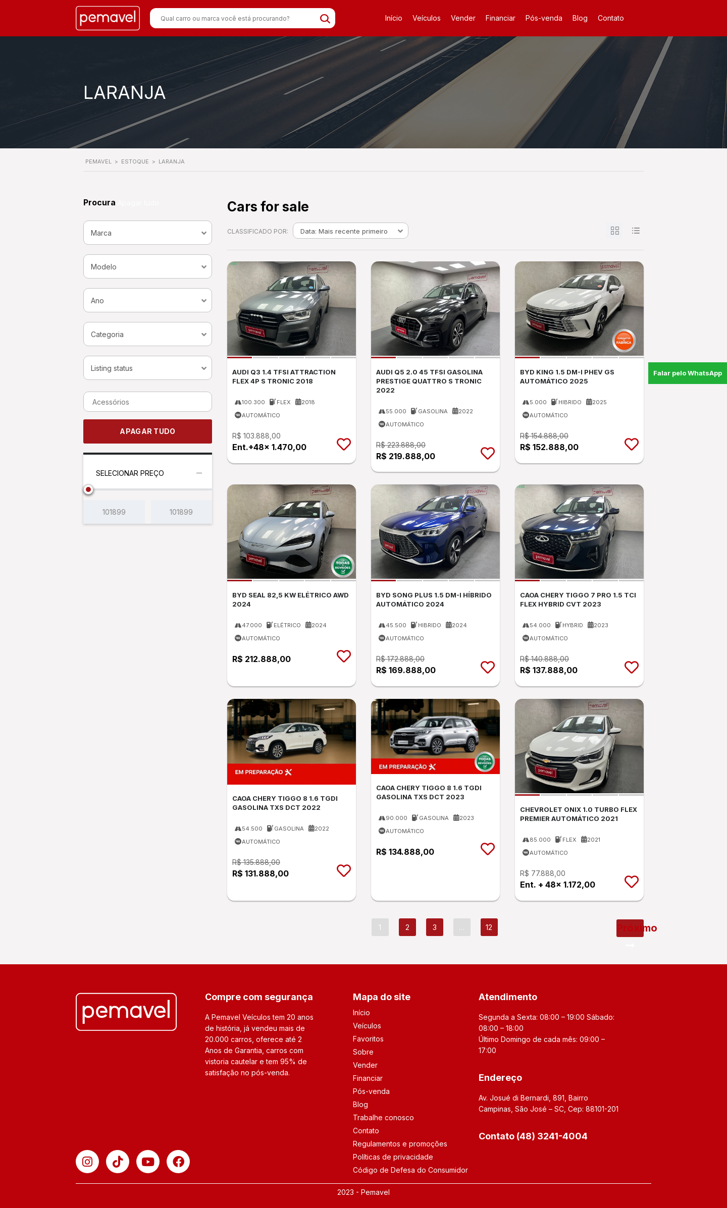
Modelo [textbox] (104, 266)
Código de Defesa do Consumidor (410, 1170)
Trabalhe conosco (383, 1117)
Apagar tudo (138, 202)
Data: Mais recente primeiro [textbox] (344, 231)
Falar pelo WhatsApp (687, 373)
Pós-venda (544, 18)
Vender (463, 18)
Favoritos (368, 1038)
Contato (611, 18)
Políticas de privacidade (393, 1156)
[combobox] (147, 233)
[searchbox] (150, 402)
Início (393, 18)
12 (489, 927)
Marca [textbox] (101, 233)
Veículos (426, 18)
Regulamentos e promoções (400, 1143)
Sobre (363, 1052)
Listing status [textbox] (112, 368)
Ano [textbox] (97, 300)
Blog (580, 18)
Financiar (500, 18)
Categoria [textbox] (107, 334)
